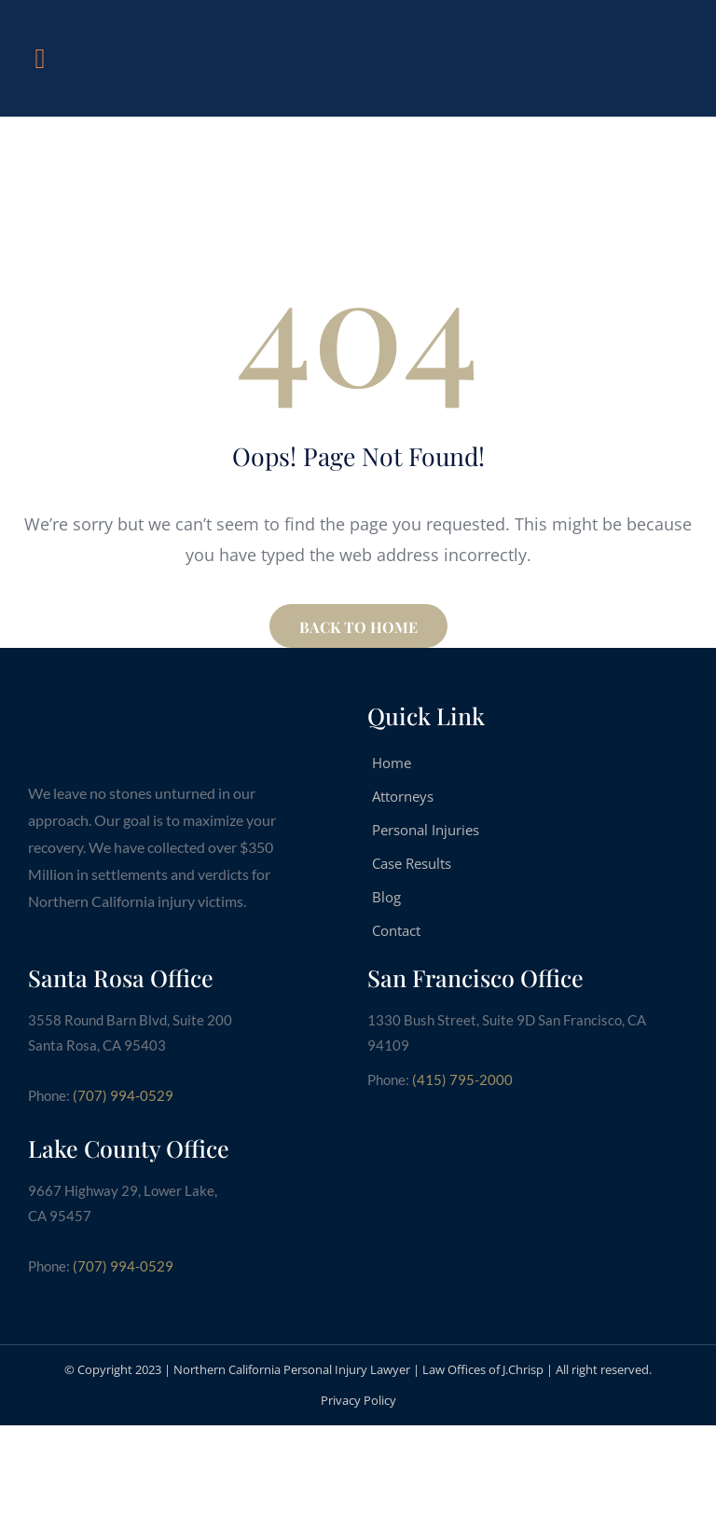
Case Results (411, 863)
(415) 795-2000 (462, 1079)
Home (391, 762)
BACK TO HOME (358, 627)
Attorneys (403, 796)
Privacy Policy (358, 1400)
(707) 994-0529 (123, 1095)
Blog (386, 896)
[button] (40, 58)
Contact (396, 930)
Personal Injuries (425, 829)
